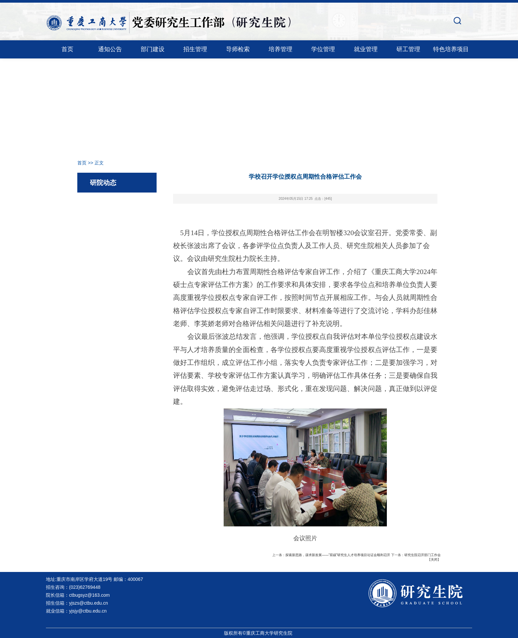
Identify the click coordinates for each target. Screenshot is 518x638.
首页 (67, 49)
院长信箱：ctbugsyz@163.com (78, 595)
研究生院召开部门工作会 (422, 555)
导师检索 (238, 49)
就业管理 (366, 49)
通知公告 (110, 49)
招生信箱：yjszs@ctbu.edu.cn (77, 603)
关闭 (434, 559)
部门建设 (153, 49)
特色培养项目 (451, 49)
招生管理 (195, 49)
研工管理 (408, 49)
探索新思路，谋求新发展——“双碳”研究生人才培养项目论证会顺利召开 (337, 555)
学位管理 (323, 49)
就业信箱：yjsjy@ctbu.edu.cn (76, 611)
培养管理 (280, 49)
